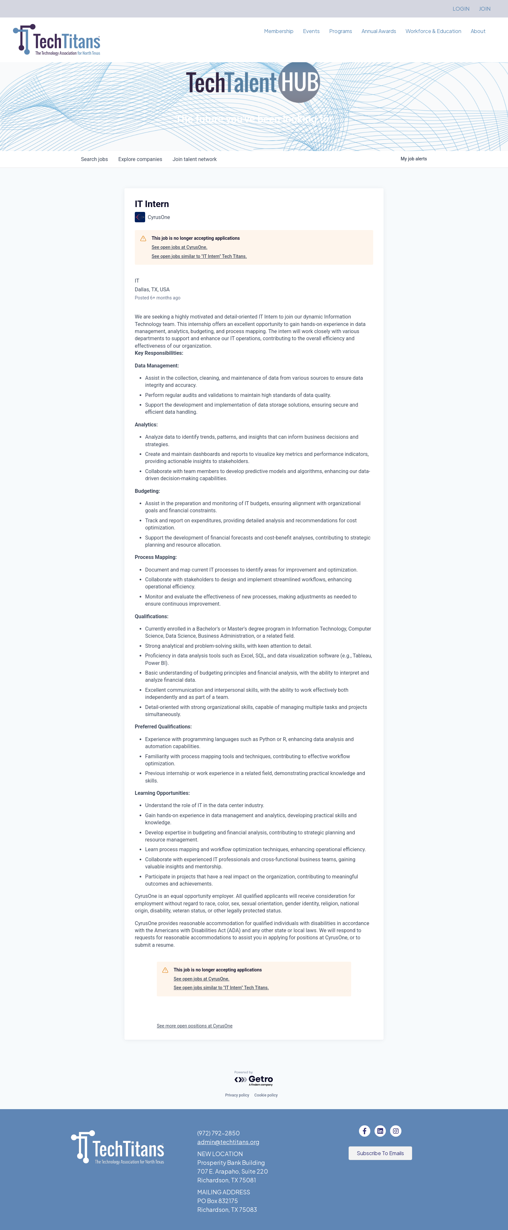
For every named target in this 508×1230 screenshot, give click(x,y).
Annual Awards (379, 31)
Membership (279, 31)
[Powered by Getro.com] (254, 1079)
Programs (340, 31)
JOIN (485, 8)
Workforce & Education (433, 31)
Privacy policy (237, 1095)
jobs (94, 159)
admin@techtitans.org (228, 1141)
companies (140, 159)
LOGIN (461, 8)
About (478, 31)
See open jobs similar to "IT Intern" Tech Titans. (199, 256)
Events (311, 31)
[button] (380, 1153)
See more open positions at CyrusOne (195, 1025)
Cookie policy (266, 1095)
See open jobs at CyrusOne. (179, 247)
